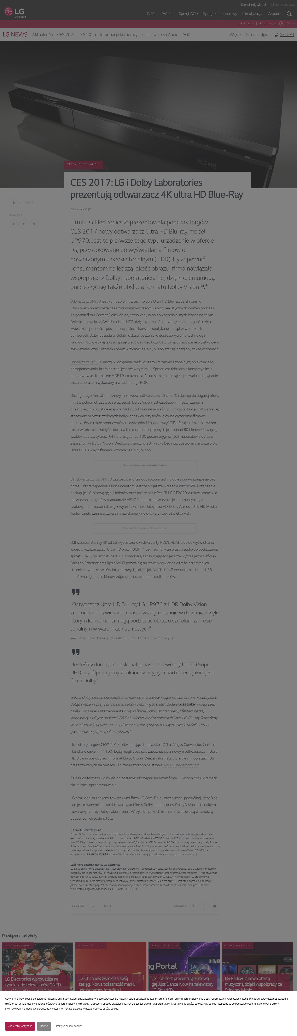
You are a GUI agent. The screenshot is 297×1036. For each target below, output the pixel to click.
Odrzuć (44, 1026)
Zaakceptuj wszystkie (20, 1026)
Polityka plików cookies (69, 1026)
